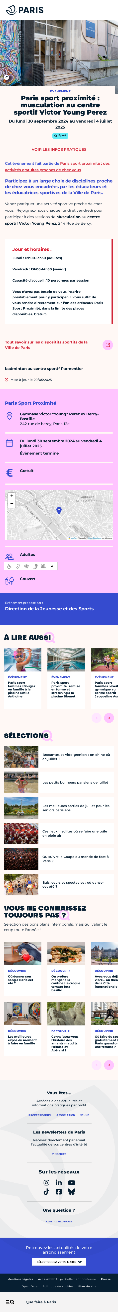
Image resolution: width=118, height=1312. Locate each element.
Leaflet (73, 538)
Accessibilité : (67, 1279)
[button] (59, 511)
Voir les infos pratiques (59, 149)
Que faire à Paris (41, 1302)
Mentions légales (20, 1279)
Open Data (30, 1286)
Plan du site (87, 1286)
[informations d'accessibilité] (31, 566)
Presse (106, 1279)
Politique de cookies (58, 1286)
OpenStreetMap (95, 538)
